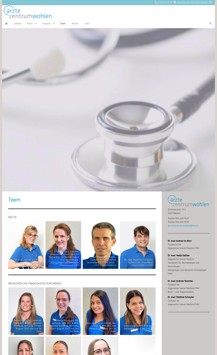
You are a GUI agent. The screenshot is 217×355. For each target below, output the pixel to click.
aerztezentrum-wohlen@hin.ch (183, 225)
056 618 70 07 (163, 2)
